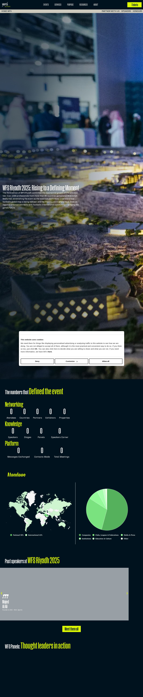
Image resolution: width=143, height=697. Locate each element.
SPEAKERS (127, 11)
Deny (37, 361)
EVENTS (46, 4)
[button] (1, 593)
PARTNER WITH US (111, 11)
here (50, 352)
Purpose (70, 4)
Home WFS (6, 11)
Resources (84, 4)
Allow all (105, 361)
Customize (71, 361)
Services (58, 4)
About (96, 4)
